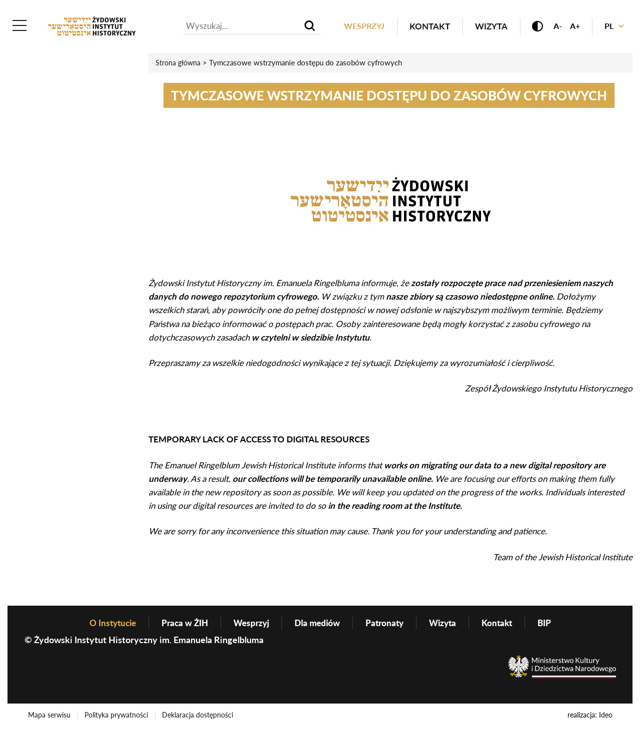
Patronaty (388, 624)
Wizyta (484, 26)
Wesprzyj (355, 26)
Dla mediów (318, 624)
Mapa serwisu (49, 717)
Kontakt (422, 26)
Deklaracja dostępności (201, 717)
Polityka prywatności (118, 717)
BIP (553, 624)
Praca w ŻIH (180, 624)
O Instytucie (105, 624)
